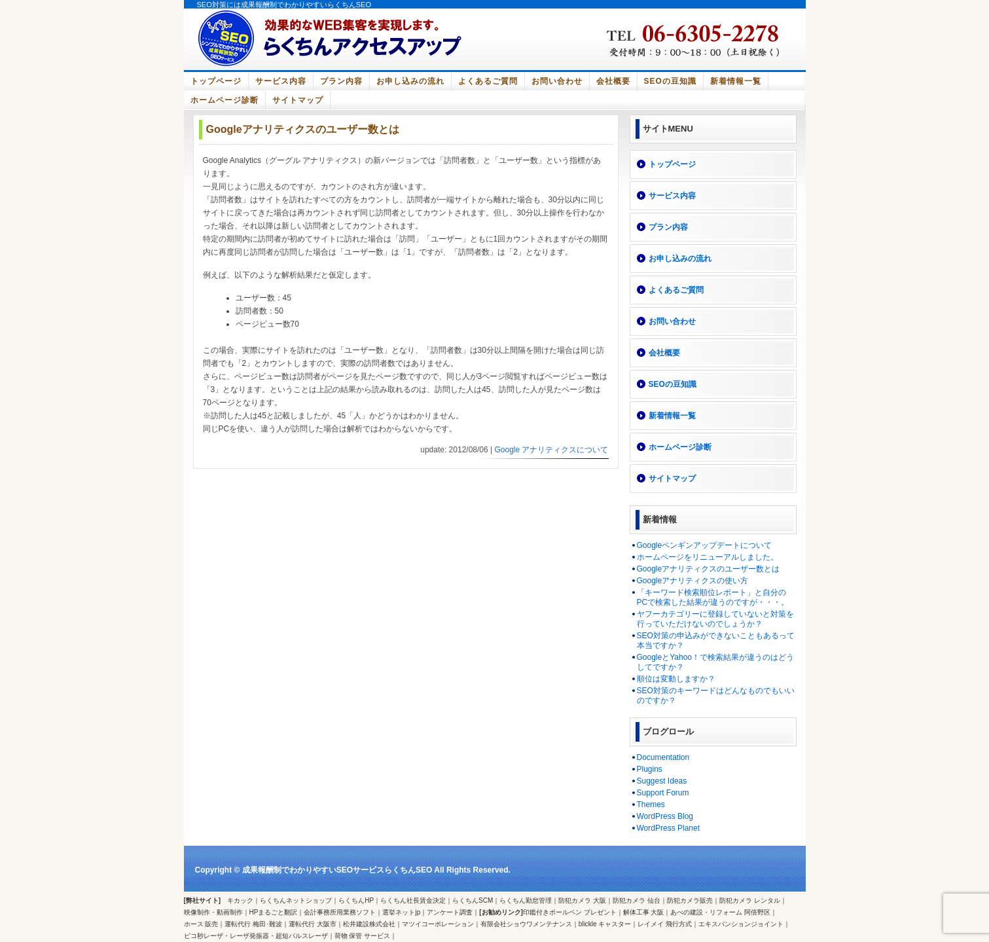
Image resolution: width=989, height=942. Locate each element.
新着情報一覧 (735, 81)
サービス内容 (280, 81)
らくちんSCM (472, 900)
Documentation (663, 757)
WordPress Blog (665, 816)
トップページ (216, 81)
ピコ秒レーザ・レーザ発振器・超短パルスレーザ (256, 935)
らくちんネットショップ (296, 900)
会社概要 (613, 81)
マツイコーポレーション (438, 924)
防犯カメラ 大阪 (582, 900)
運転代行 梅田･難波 (253, 924)
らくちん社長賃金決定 (413, 900)
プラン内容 (341, 81)
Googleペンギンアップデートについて (704, 545)
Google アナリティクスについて (551, 449)
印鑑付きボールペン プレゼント (570, 912)
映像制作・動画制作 (213, 912)
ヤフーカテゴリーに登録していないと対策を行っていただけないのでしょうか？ (715, 618)
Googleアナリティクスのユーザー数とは (708, 568)
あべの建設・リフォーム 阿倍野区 (720, 912)
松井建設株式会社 (369, 924)
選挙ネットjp (401, 912)
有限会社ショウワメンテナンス (526, 924)
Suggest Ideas (662, 781)
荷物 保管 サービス (362, 935)
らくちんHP (356, 900)
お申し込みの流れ (410, 81)
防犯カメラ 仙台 (636, 900)
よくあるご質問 (488, 81)
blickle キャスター (605, 924)
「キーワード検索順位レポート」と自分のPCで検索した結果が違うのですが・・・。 (713, 597)
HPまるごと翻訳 (273, 912)
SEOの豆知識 (670, 81)
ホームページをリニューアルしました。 (707, 557)
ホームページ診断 (224, 100)
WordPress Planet (668, 828)
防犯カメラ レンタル (749, 900)
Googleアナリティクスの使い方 (693, 580)
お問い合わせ (557, 81)
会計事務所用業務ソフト (340, 912)
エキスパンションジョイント (740, 924)
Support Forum (663, 792)
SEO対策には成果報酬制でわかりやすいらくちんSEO (284, 5)
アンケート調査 (450, 912)
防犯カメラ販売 (690, 900)
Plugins (649, 769)
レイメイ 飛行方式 (665, 924)
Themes (651, 804)
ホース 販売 (201, 924)
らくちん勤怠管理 (525, 900)
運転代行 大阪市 (312, 924)
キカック (240, 900)
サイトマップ (297, 100)
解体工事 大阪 (643, 912)
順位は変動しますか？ (676, 678)
